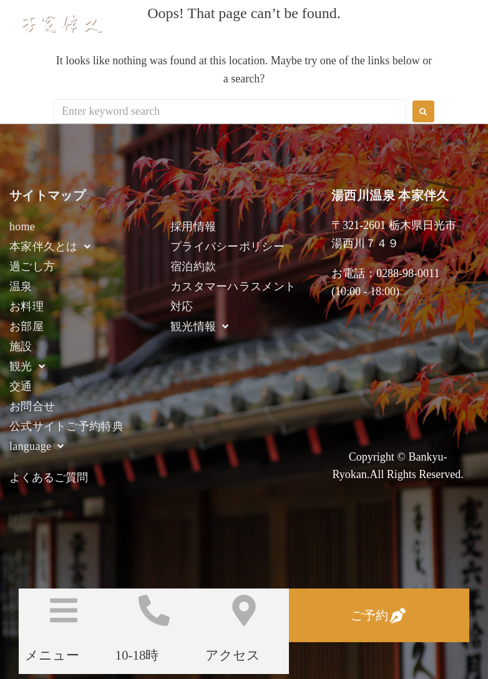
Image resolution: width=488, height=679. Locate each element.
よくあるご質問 (48, 477)
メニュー (52, 655)
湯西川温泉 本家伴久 (162, 23)
